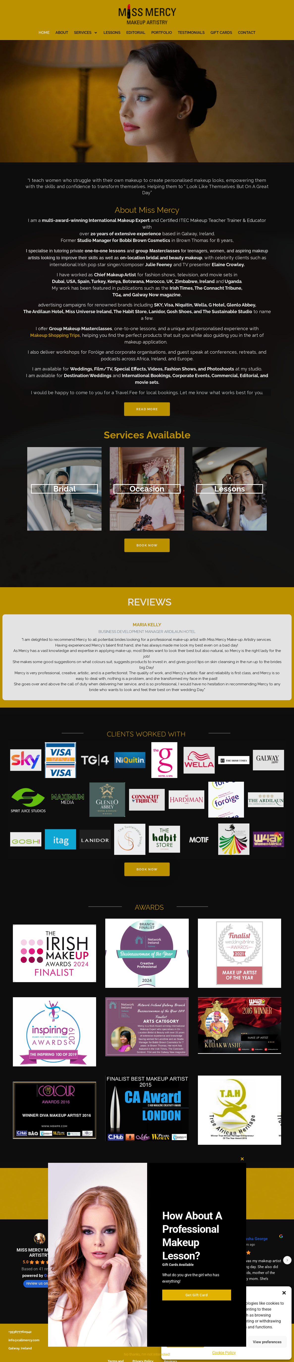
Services (86, 32)
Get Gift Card (197, 1302)
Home (44, 32)
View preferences (267, 1342)
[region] (147, 101)
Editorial (135, 32)
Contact (246, 32)
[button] (284, 1292)
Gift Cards (221, 32)
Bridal (64, 488)
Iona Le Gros (250, 1238)
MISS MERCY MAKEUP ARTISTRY (39, 1252)
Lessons (112, 32)
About (61, 32)
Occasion (147, 488)
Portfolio (161, 32)
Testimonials (191, 32)
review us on (39, 1283)
